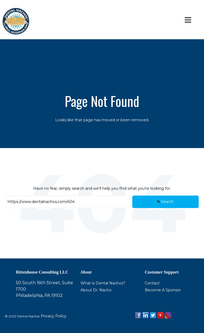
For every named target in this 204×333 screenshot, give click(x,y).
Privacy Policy (53, 316)
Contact (152, 283)
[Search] (67, 202)
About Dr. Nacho (96, 290)
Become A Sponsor (163, 290)
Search (165, 201)
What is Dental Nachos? (102, 283)
